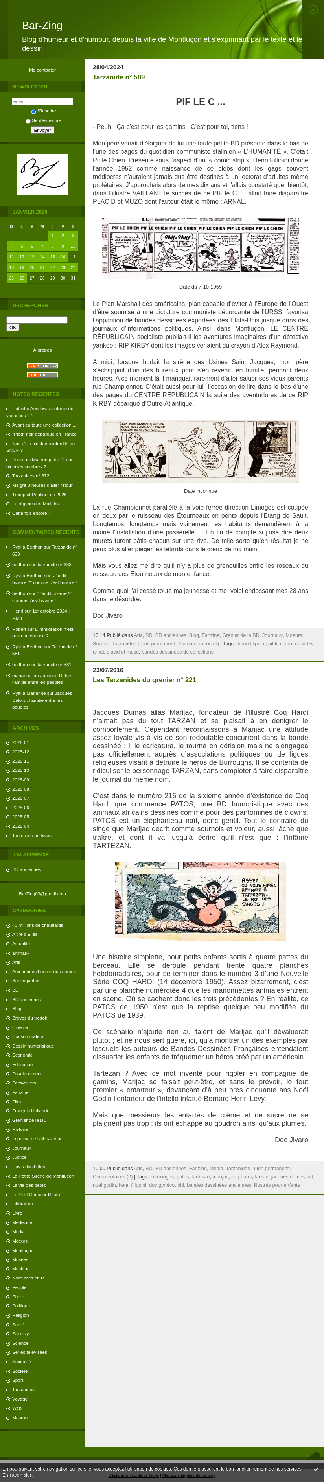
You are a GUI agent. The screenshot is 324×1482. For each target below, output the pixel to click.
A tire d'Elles (24, 934)
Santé (18, 1324)
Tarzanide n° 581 (54, 664)
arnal (98, 652)
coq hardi (241, 1177)
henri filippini (251, 643)
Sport (17, 1380)
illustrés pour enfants (277, 1185)
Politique (21, 1305)
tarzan (261, 1177)
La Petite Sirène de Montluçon (43, 1175)
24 (73, 267)
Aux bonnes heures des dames (44, 971)
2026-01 (20, 742)
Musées (20, 1259)
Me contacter (42, 69)
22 (52, 267)
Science (20, 1343)
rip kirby (303, 643)
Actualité (21, 943)
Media (18, 1231)
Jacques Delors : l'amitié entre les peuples (42, 699)
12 (22, 257)
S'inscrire (43, 110)
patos (183, 1177)
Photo (18, 1296)
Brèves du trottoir (29, 1017)
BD (15, 989)
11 (11, 257)
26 (22, 278)
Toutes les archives (32, 835)
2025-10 (20, 770)
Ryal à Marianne (29, 693)
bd (310, 1177)
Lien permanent (157, 643)
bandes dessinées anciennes (219, 1185)
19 (22, 267)
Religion (20, 1315)
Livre (17, 1212)
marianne (21, 675)
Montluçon (22, 1250)
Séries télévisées (29, 1352)
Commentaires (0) (199, 643)
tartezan (200, 1177)
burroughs (162, 1177)
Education (22, 1064)
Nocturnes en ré (28, 1277)
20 (32, 267)
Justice (19, 1157)
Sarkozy (20, 1333)
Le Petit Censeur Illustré (36, 1194)
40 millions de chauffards (37, 925)
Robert (19, 628)
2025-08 (20, 789)
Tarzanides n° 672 (30, 475)
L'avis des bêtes (28, 1166)
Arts (16, 962)
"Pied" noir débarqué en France (44, 433)
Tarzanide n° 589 (119, 77)
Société (20, 1370)
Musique (20, 1268)
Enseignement (27, 1073)
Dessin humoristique (33, 1045)
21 (42, 267)
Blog (17, 1008)
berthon (20, 564)
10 (73, 246)
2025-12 (20, 751)
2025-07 (20, 798)
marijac (220, 1177)
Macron (20, 1417)
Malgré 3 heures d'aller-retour (42, 485)
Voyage (20, 1398)
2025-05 (20, 816)
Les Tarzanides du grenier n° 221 (144, 680)
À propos (42, 349)
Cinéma (20, 1027)
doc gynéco (162, 1185)
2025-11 (20, 761)
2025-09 (20, 779)
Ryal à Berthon (27, 546)
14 (42, 257)
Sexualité (21, 1361)
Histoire (20, 1129)
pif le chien (280, 643)
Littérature (22, 1203)
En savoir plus (17, 1475)
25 (11, 278)
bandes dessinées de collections (178, 652)
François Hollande (31, 1110)
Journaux (21, 1148)
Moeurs (20, 1240)
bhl (180, 1185)
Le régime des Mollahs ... (38, 503)
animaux (20, 952)
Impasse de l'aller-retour (37, 1138)
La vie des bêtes (29, 1184)
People (19, 1287)
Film (16, 1101)
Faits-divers (24, 1082)
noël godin (104, 1185)
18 (11, 267)
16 (63, 257)
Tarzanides (23, 1389)
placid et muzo (123, 652)
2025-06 (20, 807)
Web (17, 1407)
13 (32, 257)
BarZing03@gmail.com (42, 893)
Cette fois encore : (31, 512)
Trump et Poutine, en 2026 (39, 494)
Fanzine (20, 1092)
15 (52, 257)
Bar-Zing (42, 25)
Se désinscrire (43, 120)
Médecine (22, 1222)
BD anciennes (26, 869)
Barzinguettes (26, 980)
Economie (22, 1054)
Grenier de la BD (29, 1120)
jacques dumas (288, 1177)
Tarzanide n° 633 (54, 564)
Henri (17, 610)
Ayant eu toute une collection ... (44, 424)
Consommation (27, 1036)
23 (63, 267)
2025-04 (20, 825)
